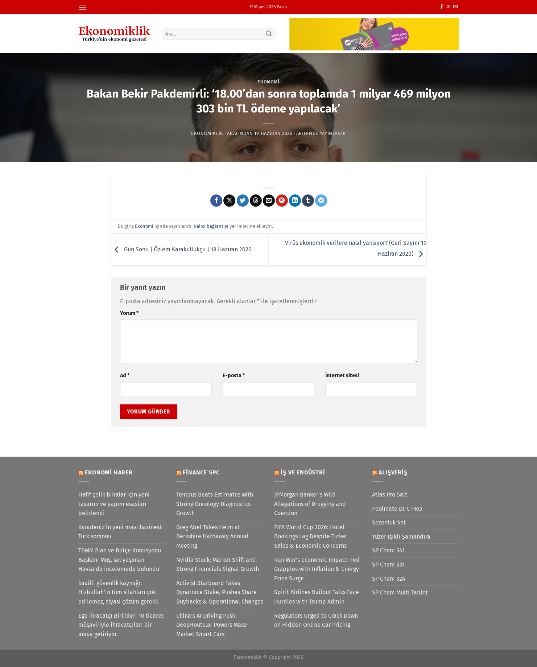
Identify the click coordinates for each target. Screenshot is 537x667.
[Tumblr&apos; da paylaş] (308, 200)
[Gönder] (269, 34)
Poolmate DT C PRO (397, 508)
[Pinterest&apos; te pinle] (282, 200)
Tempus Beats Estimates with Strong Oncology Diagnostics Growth (214, 503)
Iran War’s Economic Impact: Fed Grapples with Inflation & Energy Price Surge (317, 569)
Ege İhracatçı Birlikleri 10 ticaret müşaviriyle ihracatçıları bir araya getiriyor (121, 625)
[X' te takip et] (448, 6)
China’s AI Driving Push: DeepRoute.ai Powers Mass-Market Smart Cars (212, 625)
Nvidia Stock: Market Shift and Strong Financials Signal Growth (217, 564)
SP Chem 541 (388, 550)
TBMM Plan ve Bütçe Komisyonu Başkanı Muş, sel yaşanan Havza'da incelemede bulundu (119, 559)
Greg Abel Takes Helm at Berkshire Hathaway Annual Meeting (212, 536)
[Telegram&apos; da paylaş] (321, 200)
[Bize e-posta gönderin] (455, 6)
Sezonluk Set (389, 522)
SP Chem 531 (388, 564)
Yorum (129, 313)
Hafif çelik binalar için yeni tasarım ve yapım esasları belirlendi (114, 503)
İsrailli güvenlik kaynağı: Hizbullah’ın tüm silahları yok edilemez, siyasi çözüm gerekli (118, 592)
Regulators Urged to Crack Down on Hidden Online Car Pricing (316, 620)
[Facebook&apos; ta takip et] (441, 6)
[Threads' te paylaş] (256, 200)
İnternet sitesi (342, 375)
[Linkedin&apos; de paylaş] (295, 200)
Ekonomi (268, 82)
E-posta (234, 375)
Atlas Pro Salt (389, 494)
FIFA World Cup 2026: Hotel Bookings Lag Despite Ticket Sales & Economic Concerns (310, 536)
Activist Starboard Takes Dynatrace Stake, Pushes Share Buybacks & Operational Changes (219, 592)
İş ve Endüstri (303, 472)
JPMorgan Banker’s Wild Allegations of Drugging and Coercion (310, 503)
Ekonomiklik (207, 133)
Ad (124, 375)
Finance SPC (201, 472)
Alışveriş (393, 472)
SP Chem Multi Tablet (400, 592)
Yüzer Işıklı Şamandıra (401, 536)
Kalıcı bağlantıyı (211, 226)
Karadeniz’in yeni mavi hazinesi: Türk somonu (120, 532)
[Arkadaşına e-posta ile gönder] (269, 200)
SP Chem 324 (388, 578)
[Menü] (82, 7)
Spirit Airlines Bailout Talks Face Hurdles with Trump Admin (316, 597)
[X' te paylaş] (229, 200)
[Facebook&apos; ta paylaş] (216, 200)
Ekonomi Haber (108, 472)
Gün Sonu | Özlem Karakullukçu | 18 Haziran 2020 (181, 249)
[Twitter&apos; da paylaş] (243, 200)
